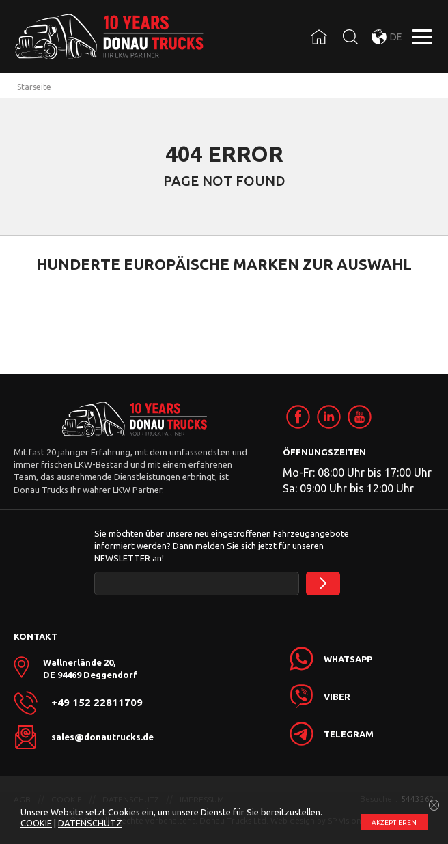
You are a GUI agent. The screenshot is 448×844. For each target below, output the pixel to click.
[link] (298, 417)
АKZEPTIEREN (394, 822)
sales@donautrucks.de (102, 737)
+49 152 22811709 (97, 702)
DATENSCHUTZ (90, 823)
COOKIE (36, 823)
